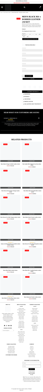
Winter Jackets (21, 317)
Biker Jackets (21, 310)
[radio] (23, 34)
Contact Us (32, 347)
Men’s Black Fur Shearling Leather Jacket (10, 297)
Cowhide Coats (21, 337)
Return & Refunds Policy (32, 353)
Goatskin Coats (21, 336)
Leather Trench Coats (21, 332)
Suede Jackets (21, 320)
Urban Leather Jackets (23, 388)
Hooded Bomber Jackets (21, 309)
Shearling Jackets (35, 319)
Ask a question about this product (32, 103)
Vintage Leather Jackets (35, 313)
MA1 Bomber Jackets (9, 12)
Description (27, 93)
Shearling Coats (34, 326)
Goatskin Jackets (21, 324)
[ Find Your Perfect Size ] (30, 44)
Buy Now (32, 78)
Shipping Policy (31, 352)
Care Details (27, 98)
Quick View (10, 160)
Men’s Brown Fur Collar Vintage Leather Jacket (10, 216)
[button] (32, 91)
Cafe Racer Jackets (21, 313)
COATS (21, 329)
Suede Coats (21, 341)
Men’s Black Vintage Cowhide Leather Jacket (10, 163)
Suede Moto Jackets (11, 352)
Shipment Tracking (32, 356)
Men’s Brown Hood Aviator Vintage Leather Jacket (10, 191)
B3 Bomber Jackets (11, 347)
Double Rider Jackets (21, 314)
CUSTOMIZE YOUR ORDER (11, 354)
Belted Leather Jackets (11, 348)
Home (2, 12)
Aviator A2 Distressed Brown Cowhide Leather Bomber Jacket (10, 244)
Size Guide (31, 348)
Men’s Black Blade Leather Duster (10, 269)
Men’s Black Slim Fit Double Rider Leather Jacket (32, 191)
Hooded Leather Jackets (35, 310)
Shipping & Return (28, 101)
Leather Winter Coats (21, 335)
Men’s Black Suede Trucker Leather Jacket (32, 216)
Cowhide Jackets (21, 323)
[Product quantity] (23, 76)
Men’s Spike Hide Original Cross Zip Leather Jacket (32, 164)
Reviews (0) (26, 96)
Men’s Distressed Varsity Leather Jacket (32, 296)
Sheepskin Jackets (21, 327)
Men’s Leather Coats (21, 331)
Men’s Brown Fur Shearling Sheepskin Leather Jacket (32, 244)
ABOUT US (8, 304)
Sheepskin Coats (21, 340)
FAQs (32, 349)
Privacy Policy (31, 351)
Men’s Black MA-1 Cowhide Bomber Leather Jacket (32, 270)
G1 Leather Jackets (11, 349)
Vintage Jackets (21, 318)
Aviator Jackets (21, 315)
